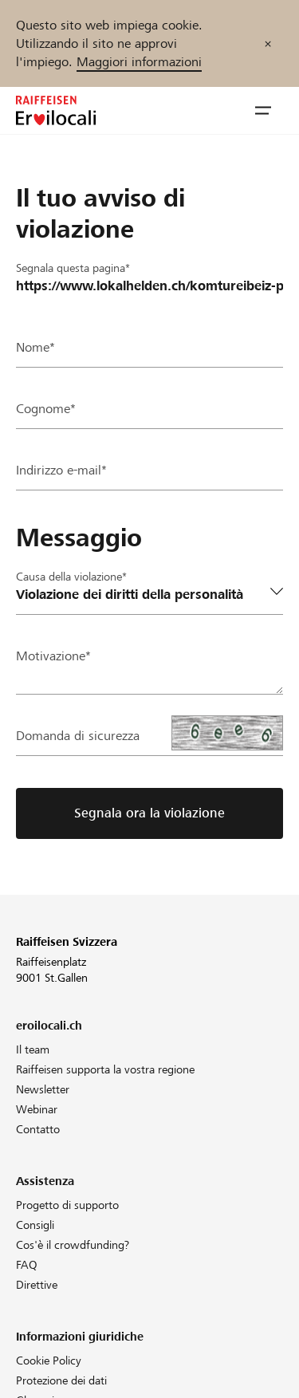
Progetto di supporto (67, 1205)
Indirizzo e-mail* (61, 470)
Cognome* (46, 408)
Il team (32, 1049)
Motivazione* (53, 656)
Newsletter (42, 1089)
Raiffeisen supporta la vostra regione (105, 1069)
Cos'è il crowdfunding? (72, 1245)
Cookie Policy (48, 1360)
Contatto (38, 1129)
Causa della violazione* (71, 576)
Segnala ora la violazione (149, 813)
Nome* (35, 347)
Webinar (36, 1109)
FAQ (26, 1264)
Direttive (36, 1284)
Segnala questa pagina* (73, 268)
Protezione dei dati (61, 1380)
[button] (263, 111)
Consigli (35, 1225)
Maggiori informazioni (139, 61)
